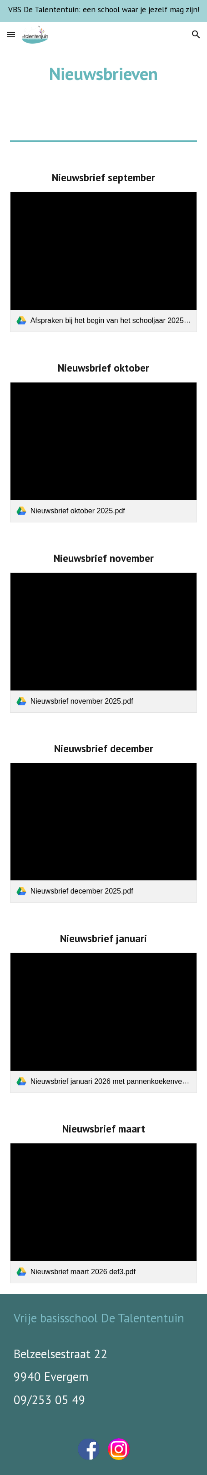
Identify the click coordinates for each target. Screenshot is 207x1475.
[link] (103, 262)
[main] (103, 73)
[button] (11, 34)
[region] (103, 11)
